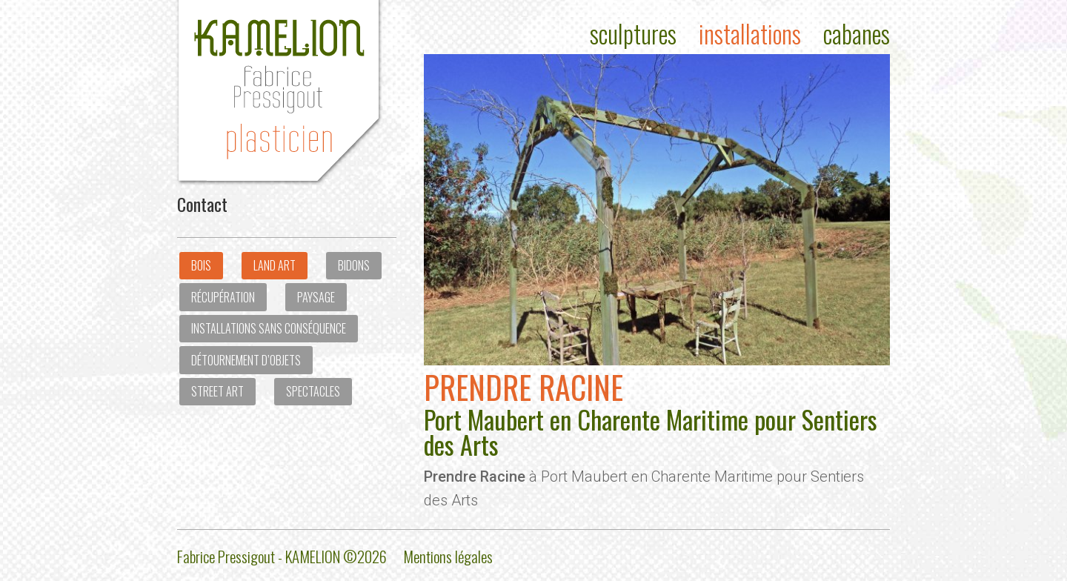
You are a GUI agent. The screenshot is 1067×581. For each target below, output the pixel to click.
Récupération (223, 297)
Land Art (274, 265)
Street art (217, 391)
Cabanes (856, 34)
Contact (202, 203)
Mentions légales (448, 556)
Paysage (316, 297)
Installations (750, 34)
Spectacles (313, 391)
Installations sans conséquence (268, 328)
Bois (201, 265)
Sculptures (633, 34)
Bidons (354, 265)
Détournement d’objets (246, 360)
